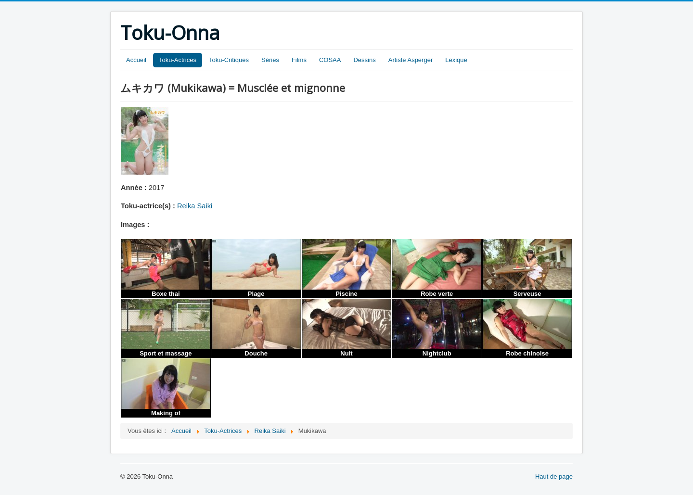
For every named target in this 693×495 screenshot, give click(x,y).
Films (299, 59)
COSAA (330, 59)
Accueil (136, 59)
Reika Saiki (194, 206)
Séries (270, 59)
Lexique (456, 59)
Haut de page (554, 476)
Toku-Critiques (229, 59)
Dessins (364, 59)
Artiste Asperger (410, 59)
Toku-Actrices (177, 59)
